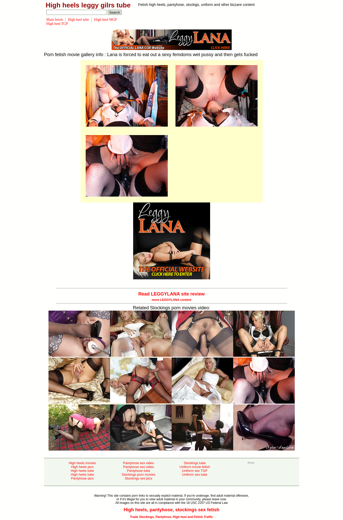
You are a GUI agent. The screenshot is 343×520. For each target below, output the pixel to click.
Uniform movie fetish (195, 467)
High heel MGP (105, 20)
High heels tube (82, 471)
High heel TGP (57, 24)
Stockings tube (194, 463)
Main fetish (54, 20)
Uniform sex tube (194, 474)
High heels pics (82, 467)
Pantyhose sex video (138, 463)
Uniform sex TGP (194, 471)
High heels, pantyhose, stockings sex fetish (171, 509)
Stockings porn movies (138, 474)
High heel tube (78, 20)
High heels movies (82, 463)
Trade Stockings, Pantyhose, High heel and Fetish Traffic (171, 517)
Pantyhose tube (138, 471)
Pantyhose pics (82, 478)
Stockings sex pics (138, 478)
